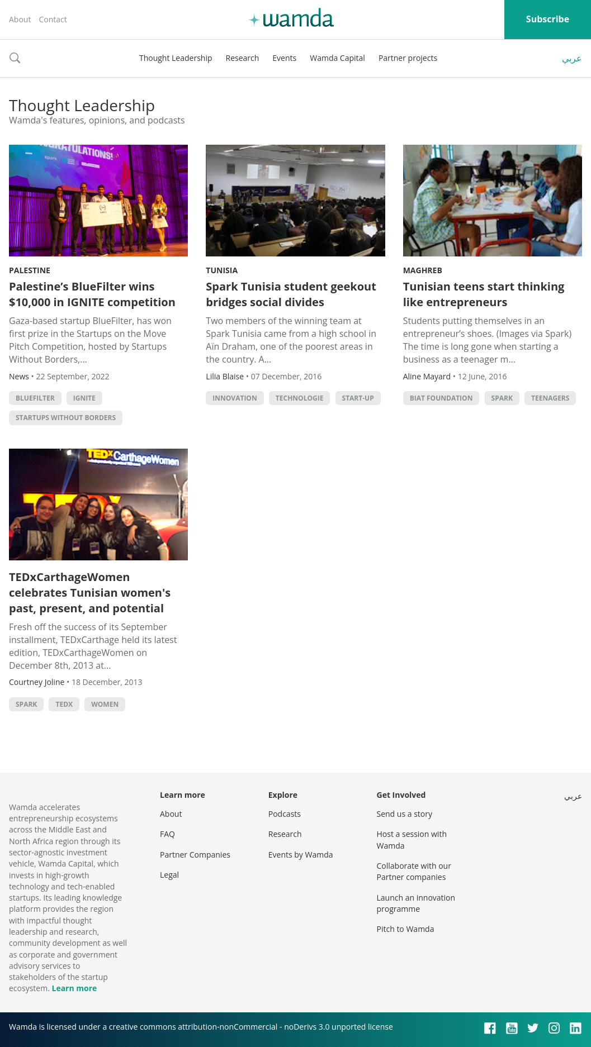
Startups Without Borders (66, 417)
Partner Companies (195, 854)
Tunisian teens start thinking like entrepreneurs (484, 294)
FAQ (167, 834)
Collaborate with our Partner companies (414, 871)
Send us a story (404, 813)
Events (284, 58)
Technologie (300, 398)
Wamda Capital (337, 58)
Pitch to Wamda (405, 929)
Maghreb (422, 270)
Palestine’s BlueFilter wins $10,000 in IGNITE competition (92, 294)
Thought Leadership (175, 58)
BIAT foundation (441, 398)
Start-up (358, 398)
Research (242, 58)
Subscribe (547, 19)
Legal (169, 874)
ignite (84, 398)
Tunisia (222, 270)
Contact (53, 19)
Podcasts (284, 813)
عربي (572, 58)
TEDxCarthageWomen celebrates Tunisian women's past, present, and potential (90, 592)
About (20, 19)
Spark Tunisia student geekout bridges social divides (291, 294)
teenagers (550, 398)
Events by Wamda (300, 854)
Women (105, 704)
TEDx (64, 704)
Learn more (74, 988)
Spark (502, 398)
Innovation (234, 398)
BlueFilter (35, 398)
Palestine (29, 270)
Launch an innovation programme (416, 903)
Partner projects (408, 58)
